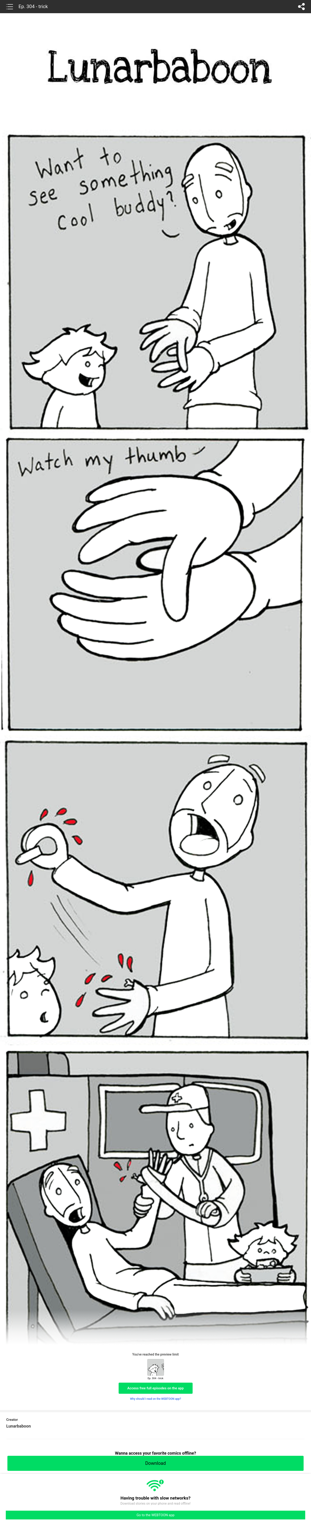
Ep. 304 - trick (33, 6)
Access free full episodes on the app (155, 1388)
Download (155, 1463)
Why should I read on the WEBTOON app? (155, 1398)
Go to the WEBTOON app (155, 1515)
